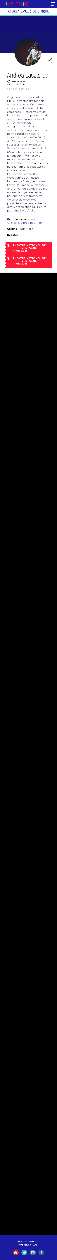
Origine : (12, 228)
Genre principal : (18, 219)
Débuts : (12, 235)
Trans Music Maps (27, 1245)
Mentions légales (27, 1241)
